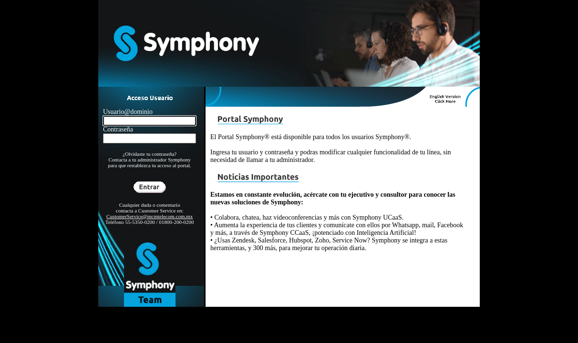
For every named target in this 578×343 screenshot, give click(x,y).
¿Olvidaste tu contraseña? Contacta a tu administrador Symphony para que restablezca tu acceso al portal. (149, 159)
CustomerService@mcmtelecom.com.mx (149, 216)
